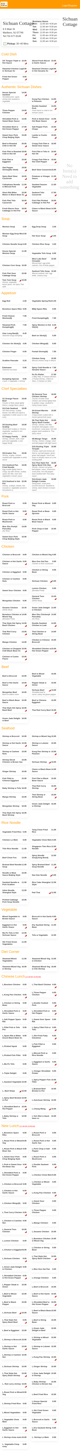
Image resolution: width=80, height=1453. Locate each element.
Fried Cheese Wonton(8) (14, 317)
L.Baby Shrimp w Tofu (14, 1117)
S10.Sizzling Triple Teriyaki (44, 453)
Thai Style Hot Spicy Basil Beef (14, 709)
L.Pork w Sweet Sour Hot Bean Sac (14, 1165)
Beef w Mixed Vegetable (44, 675)
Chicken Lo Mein (14, 840)
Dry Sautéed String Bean (44, 926)
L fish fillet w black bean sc (44, 1117)
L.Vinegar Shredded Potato (44, 1072)
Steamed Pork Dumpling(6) (14, 326)
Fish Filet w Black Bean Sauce (44, 779)
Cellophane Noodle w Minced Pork (14, 186)
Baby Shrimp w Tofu (14, 788)
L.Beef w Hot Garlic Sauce (44, 1295)
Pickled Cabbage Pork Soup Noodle (14, 901)
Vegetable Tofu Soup (44, 253)
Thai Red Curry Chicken (14, 633)
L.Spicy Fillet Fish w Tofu (44, 1028)
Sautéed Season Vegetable (44, 185)
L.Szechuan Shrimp (44, 1100)
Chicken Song (44, 359)
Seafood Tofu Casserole (44, 194)
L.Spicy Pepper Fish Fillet (44, 1081)
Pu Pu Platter (44, 377)
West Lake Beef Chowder (44, 262)
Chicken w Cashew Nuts (14, 580)
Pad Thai (44, 892)
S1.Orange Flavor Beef (14, 402)
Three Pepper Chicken (14, 111)
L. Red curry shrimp (14, 1385)
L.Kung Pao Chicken (14, 996)
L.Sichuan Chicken (14, 1259)
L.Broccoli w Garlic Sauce (44, 1420)
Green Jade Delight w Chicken (44, 609)
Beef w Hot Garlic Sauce (14, 684)
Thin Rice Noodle (14, 848)
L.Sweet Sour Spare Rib (44, 1020)
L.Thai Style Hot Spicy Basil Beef (14, 1321)
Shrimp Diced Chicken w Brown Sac (14, 761)
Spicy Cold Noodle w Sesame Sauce (44, 368)
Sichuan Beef (44, 692)
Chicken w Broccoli (14, 554)
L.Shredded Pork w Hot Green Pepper (14, 1174)
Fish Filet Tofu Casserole (14, 201)
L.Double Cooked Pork (44, 1004)
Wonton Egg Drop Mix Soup (14, 235)
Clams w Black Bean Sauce (44, 209)
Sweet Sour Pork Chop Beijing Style (14, 136)
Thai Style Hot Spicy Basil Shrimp (14, 814)
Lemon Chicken (44, 589)
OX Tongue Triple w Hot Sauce (14, 62)
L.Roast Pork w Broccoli (44, 1134)
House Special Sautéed (14, 96)
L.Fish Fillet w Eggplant (44, 1045)
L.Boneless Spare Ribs (14, 1134)
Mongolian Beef (14, 693)
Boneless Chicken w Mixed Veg (14, 616)
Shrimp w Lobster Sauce (44, 744)
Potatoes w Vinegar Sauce (44, 177)
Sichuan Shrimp (44, 762)
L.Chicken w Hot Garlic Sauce (14, 1192)
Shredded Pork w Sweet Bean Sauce (14, 120)
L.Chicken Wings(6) (14, 1203)
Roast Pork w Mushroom (14, 520)
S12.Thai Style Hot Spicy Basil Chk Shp (44, 469)
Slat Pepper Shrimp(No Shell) (14, 169)
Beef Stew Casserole (44, 170)
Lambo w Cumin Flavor (44, 136)
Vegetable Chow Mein (44, 840)
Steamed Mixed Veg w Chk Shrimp (44, 968)
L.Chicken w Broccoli (14, 1184)
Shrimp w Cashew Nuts (14, 752)
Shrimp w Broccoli (14, 736)
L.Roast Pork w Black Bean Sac (14, 1150)
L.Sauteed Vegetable (14, 1082)
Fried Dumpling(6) (44, 318)
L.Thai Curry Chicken (14, 1213)
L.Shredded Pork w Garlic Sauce (14, 1012)
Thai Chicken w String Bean (44, 633)
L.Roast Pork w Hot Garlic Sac (44, 1142)
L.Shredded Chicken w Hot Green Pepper (14, 1277)
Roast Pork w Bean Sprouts (44, 512)
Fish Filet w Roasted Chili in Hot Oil (14, 153)
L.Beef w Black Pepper (14, 1303)
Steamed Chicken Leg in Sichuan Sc (14, 70)
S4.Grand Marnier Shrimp (44, 413)
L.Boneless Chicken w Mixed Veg (44, 1239)
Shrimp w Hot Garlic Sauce (14, 744)
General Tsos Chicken (44, 598)
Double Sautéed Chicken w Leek (44, 624)
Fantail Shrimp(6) (44, 351)
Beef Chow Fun (14, 858)
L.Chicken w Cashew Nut (14, 1222)
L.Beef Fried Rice (44, 1394)
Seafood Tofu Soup (44, 273)
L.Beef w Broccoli (44, 1287)
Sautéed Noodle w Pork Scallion (14, 883)
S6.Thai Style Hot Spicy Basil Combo (44, 426)
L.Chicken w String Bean (14, 1004)
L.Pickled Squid (14, 1046)
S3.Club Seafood (14, 412)
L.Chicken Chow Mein (44, 1175)
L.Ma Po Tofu (14, 1064)
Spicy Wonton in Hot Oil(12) (44, 326)
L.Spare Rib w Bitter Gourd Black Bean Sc (14, 1037)
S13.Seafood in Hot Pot (14, 485)
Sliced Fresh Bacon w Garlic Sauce (44, 62)
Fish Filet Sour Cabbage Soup (14, 274)
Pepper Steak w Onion (44, 684)
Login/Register (69, 5)
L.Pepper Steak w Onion (14, 1286)
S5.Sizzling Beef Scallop (14, 429)
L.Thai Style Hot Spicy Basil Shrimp (14, 1374)
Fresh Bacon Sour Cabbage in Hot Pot (14, 209)
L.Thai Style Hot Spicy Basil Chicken (44, 1257)
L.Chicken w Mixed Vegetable (44, 1183)
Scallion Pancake (14, 360)
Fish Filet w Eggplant (14, 161)
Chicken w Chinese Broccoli (44, 641)
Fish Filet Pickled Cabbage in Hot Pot (44, 201)
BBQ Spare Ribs (44, 309)
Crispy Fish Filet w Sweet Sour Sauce (44, 144)
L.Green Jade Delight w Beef (44, 1329)
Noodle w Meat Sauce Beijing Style (14, 874)
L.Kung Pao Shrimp (44, 1358)
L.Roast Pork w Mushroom (44, 1158)
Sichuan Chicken (44, 581)
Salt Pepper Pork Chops (44, 128)
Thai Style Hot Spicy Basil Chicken (14, 624)
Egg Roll (14, 301)
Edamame (14, 368)
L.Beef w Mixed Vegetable (14, 1295)
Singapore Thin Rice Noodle (44, 847)
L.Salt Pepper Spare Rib (14, 1020)
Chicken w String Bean (44, 571)
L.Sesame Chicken (44, 1231)
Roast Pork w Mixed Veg (44, 504)
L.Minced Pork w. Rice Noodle (44, 1054)
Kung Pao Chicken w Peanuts (44, 100)
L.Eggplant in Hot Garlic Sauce (14, 1429)
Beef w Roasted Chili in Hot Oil (14, 145)
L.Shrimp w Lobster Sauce (44, 1347)
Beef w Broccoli (14, 676)
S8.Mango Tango (44, 441)
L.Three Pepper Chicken (44, 993)
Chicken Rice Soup (44, 244)
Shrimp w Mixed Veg (44, 736)
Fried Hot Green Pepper (14, 78)
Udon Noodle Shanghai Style (14, 891)
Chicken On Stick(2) (14, 343)
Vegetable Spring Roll (44, 301)
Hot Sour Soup (44, 236)
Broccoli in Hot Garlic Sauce (44, 917)
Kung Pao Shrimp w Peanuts (44, 752)
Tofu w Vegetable (44, 935)
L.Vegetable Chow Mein (14, 1420)
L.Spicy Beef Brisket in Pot (14, 1099)
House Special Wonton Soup (14, 252)
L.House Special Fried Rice (44, 1402)
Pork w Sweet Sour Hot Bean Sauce (44, 120)
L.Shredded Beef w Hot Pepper (14, 1108)
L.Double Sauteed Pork (44, 1165)
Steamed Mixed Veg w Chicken (44, 960)
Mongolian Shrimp (14, 806)
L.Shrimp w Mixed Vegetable (44, 1338)
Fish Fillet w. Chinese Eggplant (14, 779)
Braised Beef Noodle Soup (14, 865)
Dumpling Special (14, 380)
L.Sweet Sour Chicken (44, 1202)
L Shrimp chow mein (14, 1437)
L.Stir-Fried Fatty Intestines (44, 1037)
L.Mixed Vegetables (14, 1412)
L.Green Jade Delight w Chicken (14, 1268)
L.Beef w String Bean (44, 1321)
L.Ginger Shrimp (44, 1366)
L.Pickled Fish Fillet (14, 1055)
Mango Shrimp (14, 797)
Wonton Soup (14, 227)
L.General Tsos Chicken (14, 1230)
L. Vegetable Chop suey (14, 1445)
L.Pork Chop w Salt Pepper (44, 1150)
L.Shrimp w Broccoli (14, 1339)
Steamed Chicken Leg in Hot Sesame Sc (44, 70)
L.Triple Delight (14, 1073)
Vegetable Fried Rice (14, 832)
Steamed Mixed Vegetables (14, 960)
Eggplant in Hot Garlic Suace (14, 926)
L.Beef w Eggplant (14, 1330)
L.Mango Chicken (44, 1223)
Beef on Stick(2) (44, 335)
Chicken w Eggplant (14, 572)
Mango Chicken (14, 642)
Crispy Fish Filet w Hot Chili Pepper (44, 161)
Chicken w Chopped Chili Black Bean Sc (14, 650)
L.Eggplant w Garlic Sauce (44, 1063)
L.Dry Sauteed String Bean (44, 1429)
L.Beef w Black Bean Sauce (44, 1311)
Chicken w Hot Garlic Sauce (14, 562)
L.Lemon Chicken (14, 1241)
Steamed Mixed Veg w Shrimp (14, 968)
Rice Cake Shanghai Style (44, 883)
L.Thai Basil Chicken (44, 985)
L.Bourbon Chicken (14, 984)
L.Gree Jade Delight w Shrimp (44, 1374)
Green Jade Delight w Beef (14, 719)
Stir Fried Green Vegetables (14, 943)
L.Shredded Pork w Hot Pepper (44, 1012)
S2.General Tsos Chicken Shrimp (44, 399)
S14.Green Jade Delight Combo (44, 484)
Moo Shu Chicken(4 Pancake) (44, 616)
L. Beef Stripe (14, 1091)
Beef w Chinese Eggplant (44, 701)
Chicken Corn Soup (14, 265)
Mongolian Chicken (14, 601)
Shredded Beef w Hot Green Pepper (14, 128)
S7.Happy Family (14, 439)
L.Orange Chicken (44, 1278)
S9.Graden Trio (14, 456)
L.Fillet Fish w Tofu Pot (14, 1028)
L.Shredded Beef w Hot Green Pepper (44, 1303)
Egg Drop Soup (44, 227)
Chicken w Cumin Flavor (14, 658)
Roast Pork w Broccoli (14, 504)
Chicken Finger (14, 351)
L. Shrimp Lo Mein (44, 1437)
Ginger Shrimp (14, 771)
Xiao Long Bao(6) (14, 334)
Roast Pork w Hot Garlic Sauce (14, 512)
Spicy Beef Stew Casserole (14, 177)
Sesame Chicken (14, 609)
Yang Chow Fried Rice (44, 831)
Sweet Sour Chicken (14, 590)
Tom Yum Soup (14, 283)
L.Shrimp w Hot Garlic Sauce (14, 1347)
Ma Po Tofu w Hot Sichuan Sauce (14, 934)
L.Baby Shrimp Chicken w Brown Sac (44, 1383)
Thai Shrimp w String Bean (44, 796)
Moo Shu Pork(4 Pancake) (14, 528)
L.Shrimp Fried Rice (14, 1403)
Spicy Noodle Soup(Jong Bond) (44, 856)
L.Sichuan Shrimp (14, 1366)
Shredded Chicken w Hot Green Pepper (44, 650)
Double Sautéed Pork (44, 109)
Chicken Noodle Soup (14, 244)
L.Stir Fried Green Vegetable (44, 1411)
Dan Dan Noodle (44, 875)
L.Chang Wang (44, 1109)
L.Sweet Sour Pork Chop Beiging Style (14, 1158)
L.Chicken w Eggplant (14, 1250)
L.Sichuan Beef (14, 1313)
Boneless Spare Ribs (14, 309)
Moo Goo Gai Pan (44, 562)
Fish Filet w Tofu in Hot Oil (44, 153)
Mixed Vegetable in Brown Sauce (14, 917)
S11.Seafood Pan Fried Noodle (14, 470)
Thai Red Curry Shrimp (44, 787)
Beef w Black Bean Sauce (14, 701)
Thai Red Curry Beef (44, 711)
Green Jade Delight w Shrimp (44, 805)
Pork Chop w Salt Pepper (44, 530)
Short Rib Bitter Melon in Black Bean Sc (14, 194)
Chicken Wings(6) (44, 343)
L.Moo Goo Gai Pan (44, 1269)
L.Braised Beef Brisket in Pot (44, 1090)
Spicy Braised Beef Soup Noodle (44, 866)
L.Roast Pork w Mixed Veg (14, 1142)
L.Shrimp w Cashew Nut (14, 1356)
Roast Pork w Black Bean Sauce (44, 520)
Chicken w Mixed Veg (44, 554)
